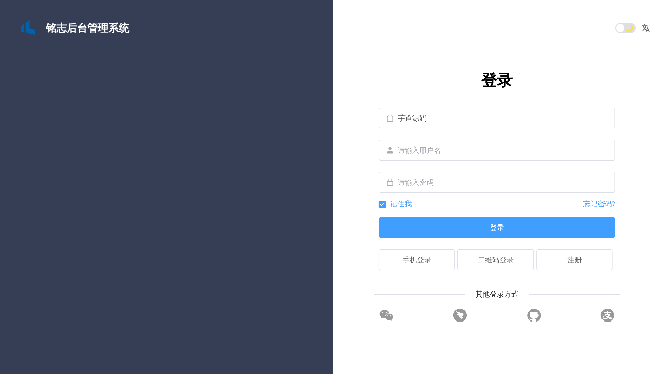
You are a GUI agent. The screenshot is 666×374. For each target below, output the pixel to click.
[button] (645, 28)
